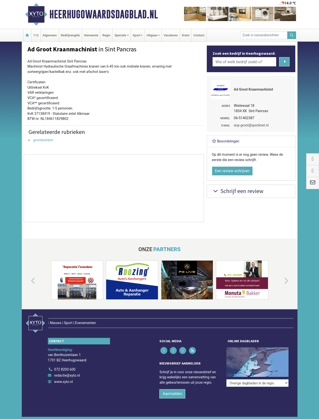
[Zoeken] (291, 35)
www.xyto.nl (63, 382)
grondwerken (43, 140)
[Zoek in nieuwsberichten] (264, 35)
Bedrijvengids (70, 35)
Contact (198, 35)
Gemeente (91, 35)
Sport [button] (137, 35)
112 (36, 35)
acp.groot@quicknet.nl (251, 125)
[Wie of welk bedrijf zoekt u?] (244, 61)
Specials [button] (120, 35)
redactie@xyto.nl (67, 375)
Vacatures (171, 35)
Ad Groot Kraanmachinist (253, 89)
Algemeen (50, 35)
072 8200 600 (64, 369)
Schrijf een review (237, 191)
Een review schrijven (232, 171)
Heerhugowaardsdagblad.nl (103, 14)
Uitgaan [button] (152, 35)
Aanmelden (172, 393)
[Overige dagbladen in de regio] (257, 383)
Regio (106, 35)
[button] (27, 281)
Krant (185, 35)
